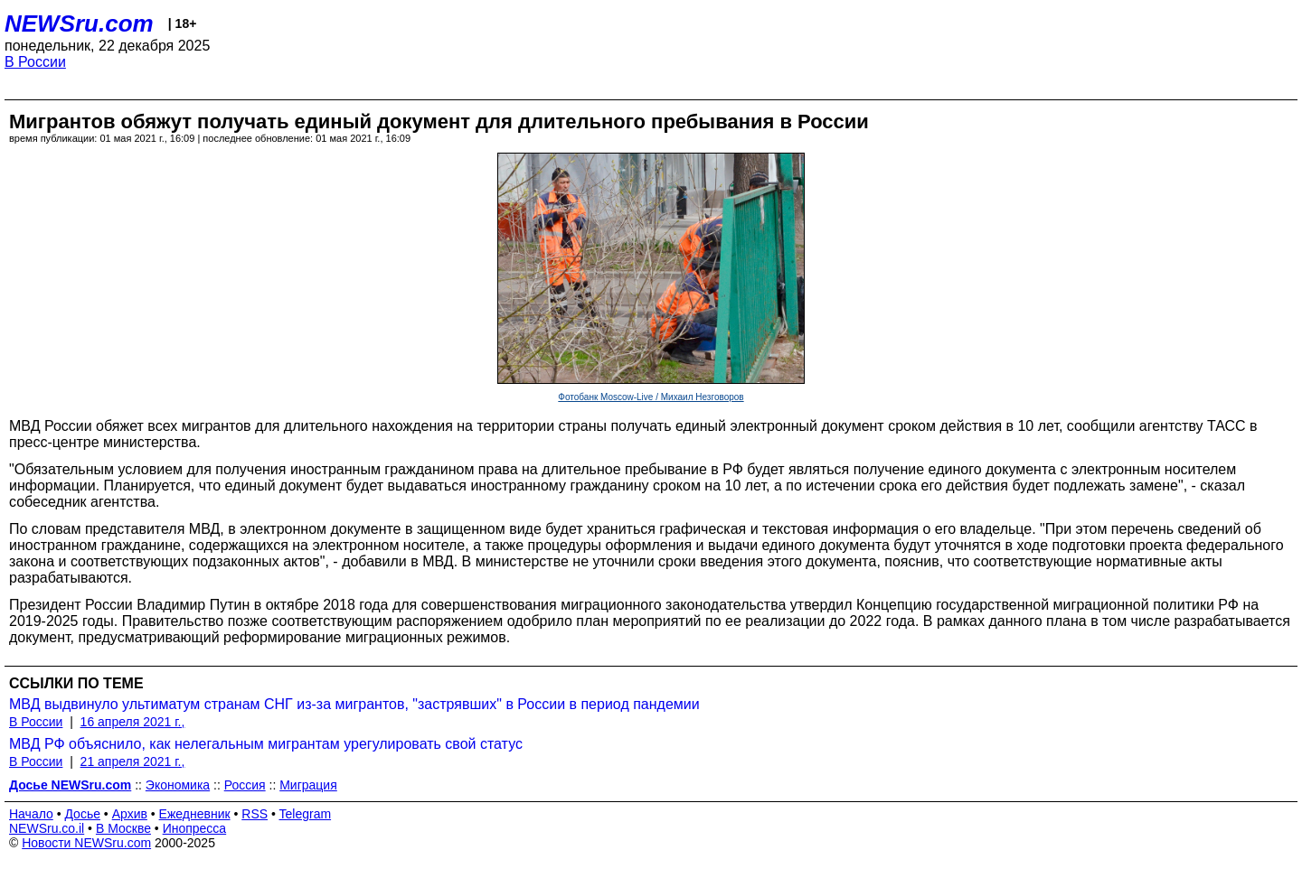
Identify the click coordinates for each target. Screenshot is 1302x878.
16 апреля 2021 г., (132, 722)
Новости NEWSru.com (86, 843)
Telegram (305, 814)
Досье (82, 814)
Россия (245, 785)
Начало (31, 814)
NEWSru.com (79, 23)
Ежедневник (195, 814)
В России (35, 62)
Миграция (308, 785)
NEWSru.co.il (46, 828)
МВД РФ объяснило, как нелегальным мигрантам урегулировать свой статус (266, 744)
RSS (254, 814)
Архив (129, 814)
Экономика (178, 785)
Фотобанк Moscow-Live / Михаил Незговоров (650, 397)
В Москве (123, 828)
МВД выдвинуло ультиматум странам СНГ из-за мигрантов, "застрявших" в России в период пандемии (354, 704)
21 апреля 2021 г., (132, 761)
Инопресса (195, 828)
